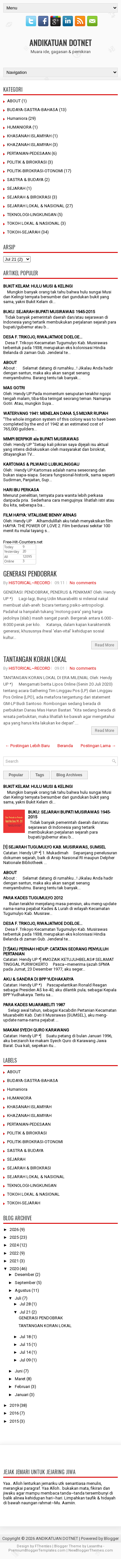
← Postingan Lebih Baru (27, 745)
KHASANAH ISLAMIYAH (29, 135)
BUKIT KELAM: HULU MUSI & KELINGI (38, 286)
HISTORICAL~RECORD (29, 582)
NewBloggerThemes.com (90, 1550)
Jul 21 (25, 1312)
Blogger (111, 1538)
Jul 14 (25, 1352)
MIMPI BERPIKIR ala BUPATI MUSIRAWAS (41, 439)
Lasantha (94, 1546)
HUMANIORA (19, 127)
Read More (104, 645)
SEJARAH (16, 188)
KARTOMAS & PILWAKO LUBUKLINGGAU (41, 464)
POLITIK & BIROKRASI (27, 162)
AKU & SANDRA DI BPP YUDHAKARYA (38, 979)
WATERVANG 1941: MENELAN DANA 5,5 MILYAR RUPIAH (55, 413)
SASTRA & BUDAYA (25, 179)
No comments (83, 582)
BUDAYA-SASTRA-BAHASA (32, 109)
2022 (14, 1253)
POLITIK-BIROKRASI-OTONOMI (35, 170)
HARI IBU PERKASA (21, 489)
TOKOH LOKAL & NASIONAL (33, 223)
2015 (14, 1421)
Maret (20, 1378)
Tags (39, 775)
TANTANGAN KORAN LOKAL (35, 659)
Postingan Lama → (98, 745)
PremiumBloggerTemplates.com (37, 1550)
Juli (18, 1298)
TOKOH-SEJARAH (23, 232)
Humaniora (17, 118)
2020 (14, 1268)
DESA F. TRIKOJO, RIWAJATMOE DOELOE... (42, 337)
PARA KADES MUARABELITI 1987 (34, 1004)
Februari (22, 1386)
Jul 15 (25, 1344)
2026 (14, 1229)
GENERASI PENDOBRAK (30, 573)
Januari (21, 1394)
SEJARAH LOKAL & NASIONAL (36, 205)
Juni (19, 1371)
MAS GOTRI (14, 387)
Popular (16, 775)
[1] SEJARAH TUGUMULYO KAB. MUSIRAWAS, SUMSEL (54, 847)
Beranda (65, 745)
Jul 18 (25, 1336)
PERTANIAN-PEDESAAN (29, 153)
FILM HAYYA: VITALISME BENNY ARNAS (39, 515)
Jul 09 (25, 1360)
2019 (14, 1405)
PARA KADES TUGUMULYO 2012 (33, 897)
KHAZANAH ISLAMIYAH (29, 144)
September (25, 1282)
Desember (24, 1274)
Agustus (23, 1290)
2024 (14, 1245)
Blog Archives (69, 775)
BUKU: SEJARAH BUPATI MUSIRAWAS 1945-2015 (49, 311)
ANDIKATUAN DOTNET (60, 42)
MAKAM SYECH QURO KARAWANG (36, 1030)
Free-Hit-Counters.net (23, 542)
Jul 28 (25, 1304)
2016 (14, 1413)
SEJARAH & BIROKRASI (29, 197)
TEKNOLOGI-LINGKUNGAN (31, 214)
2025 (14, 1237)
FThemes (43, 1546)
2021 (14, 1260)
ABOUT (14, 100)
